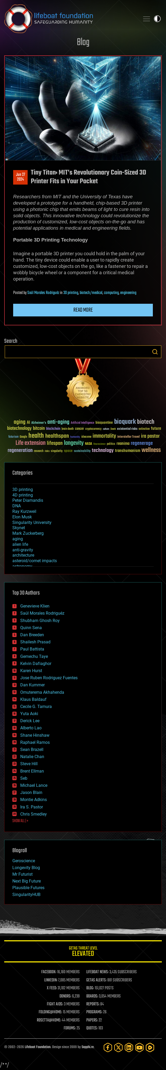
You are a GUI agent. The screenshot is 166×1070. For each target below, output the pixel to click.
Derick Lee (29, 720)
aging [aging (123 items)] (20, 422)
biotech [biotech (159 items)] (145, 422)
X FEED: (52, 988)
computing (111, 293)
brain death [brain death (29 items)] (68, 429)
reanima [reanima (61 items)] (123, 443)
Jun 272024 (20, 177)
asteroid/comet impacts (34, 560)
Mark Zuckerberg (28, 533)
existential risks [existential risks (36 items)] (127, 429)
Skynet (18, 527)
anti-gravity (22, 549)
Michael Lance (33, 785)
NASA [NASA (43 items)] (88, 444)
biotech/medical (91, 293)
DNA (16, 505)
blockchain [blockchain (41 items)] (53, 429)
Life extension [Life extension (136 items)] (31, 443)
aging (17, 538)
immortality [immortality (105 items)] (104, 436)
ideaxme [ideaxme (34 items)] (86, 437)
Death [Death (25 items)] (113, 429)
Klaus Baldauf (33, 699)
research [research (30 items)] (38, 451)
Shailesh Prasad (35, 641)
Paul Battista (32, 649)
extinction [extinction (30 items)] (144, 429)
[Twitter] (118, 1047)
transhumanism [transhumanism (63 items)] (127, 450)
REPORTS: (92, 1004)
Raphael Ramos (35, 742)
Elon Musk (22, 516)
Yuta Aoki (29, 713)
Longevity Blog (26, 867)
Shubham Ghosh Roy (40, 620)
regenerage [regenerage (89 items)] (142, 443)
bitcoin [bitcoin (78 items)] (39, 428)
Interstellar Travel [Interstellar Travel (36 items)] (128, 437)
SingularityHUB (26, 894)
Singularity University (32, 522)
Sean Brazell (31, 749)
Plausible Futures (28, 887)
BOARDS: (92, 996)
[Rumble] (150, 1047)
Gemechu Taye (34, 656)
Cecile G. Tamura (36, 706)
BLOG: (90, 988)
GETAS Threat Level (83, 952)
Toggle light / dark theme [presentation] (157, 18)
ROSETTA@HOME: (49, 1020)
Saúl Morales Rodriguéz (43, 293)
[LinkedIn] (129, 1047)
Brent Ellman (32, 771)
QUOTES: (92, 1028)
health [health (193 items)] (36, 436)
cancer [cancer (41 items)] (79, 429)
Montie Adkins (33, 799)
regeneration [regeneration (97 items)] (20, 450)
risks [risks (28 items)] (47, 451)
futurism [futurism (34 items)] (13, 437)
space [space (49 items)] (68, 451)
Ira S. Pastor (31, 806)
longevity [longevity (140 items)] (74, 443)
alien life (20, 544)
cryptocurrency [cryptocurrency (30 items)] (93, 429)
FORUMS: (70, 1028)
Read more (83, 310)
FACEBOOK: (48, 972)
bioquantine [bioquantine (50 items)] (104, 422)
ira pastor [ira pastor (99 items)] (150, 436)
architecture (23, 555)
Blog (83, 42)
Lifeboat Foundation (38, 1047)
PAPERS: (92, 1020)
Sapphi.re (88, 1047)
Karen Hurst (31, 670)
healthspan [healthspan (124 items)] (57, 436)
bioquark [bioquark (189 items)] (125, 422)
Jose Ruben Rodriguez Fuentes (49, 677)
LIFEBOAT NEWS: (97, 972)
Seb (23, 778)
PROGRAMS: (94, 1012)
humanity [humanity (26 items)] (75, 437)
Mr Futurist (22, 874)
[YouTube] (139, 1047)
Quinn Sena (31, 627)
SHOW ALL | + (20, 821)
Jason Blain (31, 792)
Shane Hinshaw (34, 735)
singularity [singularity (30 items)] (57, 451)
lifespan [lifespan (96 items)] (55, 443)
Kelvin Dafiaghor (35, 663)
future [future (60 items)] (156, 428)
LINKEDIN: (50, 980)
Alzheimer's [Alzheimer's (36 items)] (38, 423)
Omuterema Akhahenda (42, 692)
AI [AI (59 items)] (28, 422)
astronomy (22, 566)
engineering (128, 293)
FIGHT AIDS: (55, 1004)
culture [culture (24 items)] (106, 429)
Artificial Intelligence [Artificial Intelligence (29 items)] (82, 423)
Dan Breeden (32, 634)
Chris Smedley (33, 814)
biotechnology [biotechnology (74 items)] (19, 428)
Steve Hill (29, 763)
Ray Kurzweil (24, 511)
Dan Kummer (32, 684)
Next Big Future (26, 881)
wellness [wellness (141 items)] (151, 450)
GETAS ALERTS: (96, 980)
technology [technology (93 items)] (103, 451)
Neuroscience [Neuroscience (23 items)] (99, 444)
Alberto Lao (31, 727)
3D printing (70, 293)
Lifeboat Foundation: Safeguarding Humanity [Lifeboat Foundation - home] (69, 18)
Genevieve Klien (34, 606)
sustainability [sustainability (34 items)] (82, 451)
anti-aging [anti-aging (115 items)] (58, 422)
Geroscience (23, 860)
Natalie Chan (32, 756)
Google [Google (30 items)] (23, 437)
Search (155, 351)
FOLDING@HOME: (50, 1012)
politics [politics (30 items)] (111, 444)
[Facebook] (108, 1047)
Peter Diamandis (27, 500)
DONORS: (65, 996)
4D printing (22, 495)
